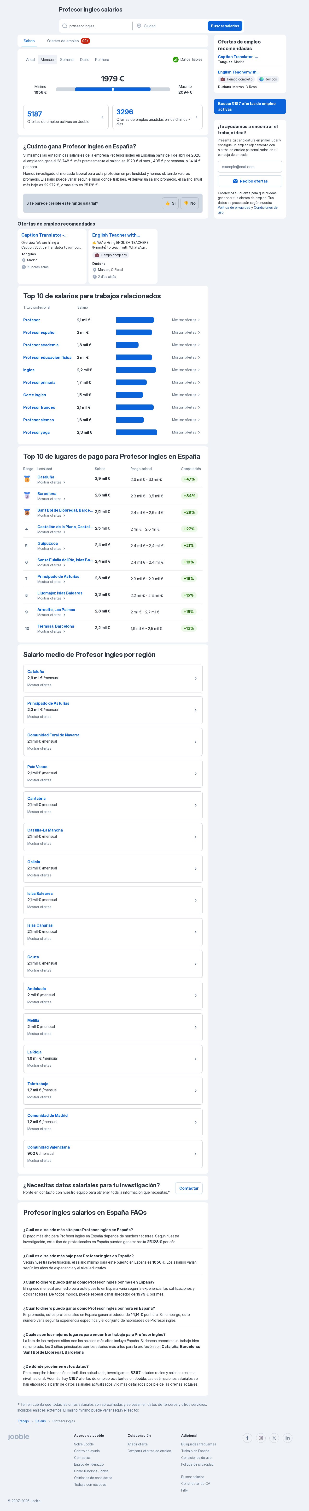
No (190, 203)
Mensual (47, 59)
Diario (84, 59)
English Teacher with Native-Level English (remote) (114, 235)
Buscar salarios (225, 26)
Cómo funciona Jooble (91, 1471)
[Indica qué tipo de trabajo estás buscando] (95, 26)
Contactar (188, 1188)
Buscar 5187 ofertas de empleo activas (247, 106)
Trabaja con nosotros (90, 1484)
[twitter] (274, 1438)
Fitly (184, 1490)
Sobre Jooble (84, 1444)
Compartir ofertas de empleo (149, 1451)
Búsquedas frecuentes (198, 1444)
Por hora (102, 59)
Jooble (35, 1501)
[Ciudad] (169, 26)
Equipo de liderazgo (89, 1464)
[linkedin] (287, 1438)
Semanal (67, 59)
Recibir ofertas (250, 181)
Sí (170, 203)
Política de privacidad (234, 207)
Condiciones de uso (196, 1458)
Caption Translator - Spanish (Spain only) (42, 235)
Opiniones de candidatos (93, 1478)
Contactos (82, 1458)
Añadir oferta (138, 1444)
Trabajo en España (195, 1451)
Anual (30, 59)
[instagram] (261, 1438)
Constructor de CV (195, 1483)
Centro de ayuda (87, 1451)
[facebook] (247, 1438)
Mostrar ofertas (186, 320)
